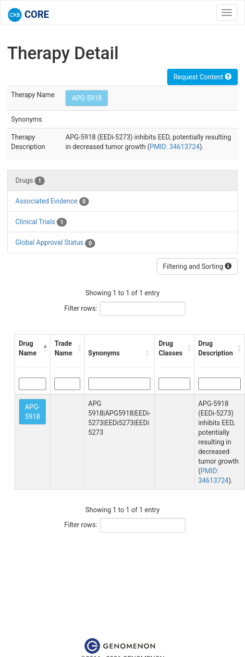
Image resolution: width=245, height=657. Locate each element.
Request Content (202, 77)
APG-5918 (87, 98)
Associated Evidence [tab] (52, 201)
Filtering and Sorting (197, 266)
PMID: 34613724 (175, 147)
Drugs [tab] (30, 181)
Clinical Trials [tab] (41, 222)
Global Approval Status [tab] (55, 243)
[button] (45, 348)
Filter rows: (81, 308)
